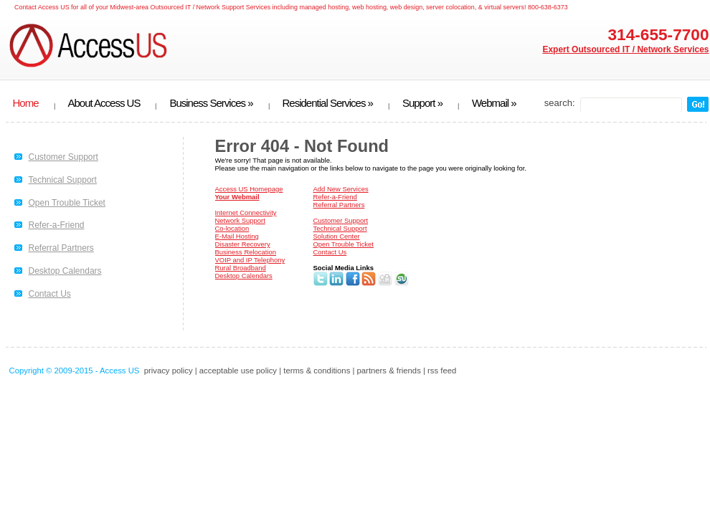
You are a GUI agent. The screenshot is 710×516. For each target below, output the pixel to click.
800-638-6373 (548, 7)
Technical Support (63, 180)
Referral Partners (61, 248)
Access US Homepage (249, 189)
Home (26, 103)
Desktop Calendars (65, 271)
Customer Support (63, 157)
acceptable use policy (238, 370)
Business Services (210, 103)
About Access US (104, 103)
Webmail (494, 103)
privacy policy (168, 370)
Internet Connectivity (246, 212)
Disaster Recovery (242, 244)
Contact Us (50, 294)
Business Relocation (246, 252)
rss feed (441, 370)
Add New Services (341, 189)
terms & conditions (316, 370)
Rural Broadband (240, 268)
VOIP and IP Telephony (250, 260)
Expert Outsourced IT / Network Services (625, 49)
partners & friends (389, 370)
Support (422, 103)
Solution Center (336, 236)
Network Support (240, 220)
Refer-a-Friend (57, 225)
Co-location (232, 228)
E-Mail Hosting (237, 236)
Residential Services (328, 103)
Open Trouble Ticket (67, 203)
